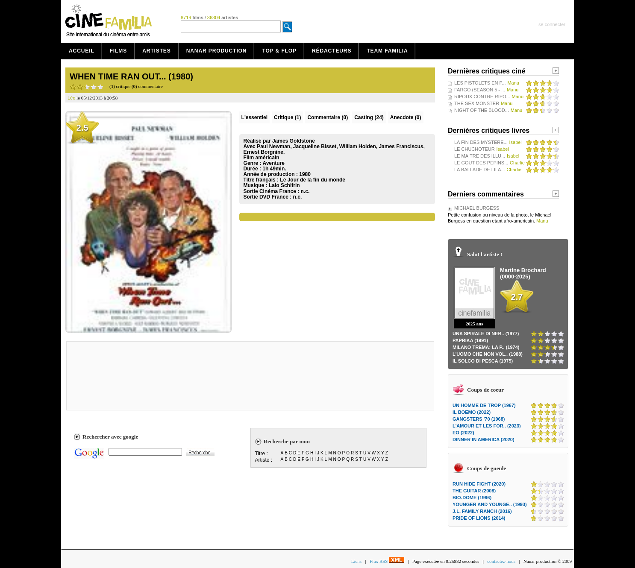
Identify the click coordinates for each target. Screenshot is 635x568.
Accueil (81, 51)
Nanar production (216, 51)
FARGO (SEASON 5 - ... (479, 89)
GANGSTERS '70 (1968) (479, 419)
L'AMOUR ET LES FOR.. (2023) (487, 425)
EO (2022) (463, 432)
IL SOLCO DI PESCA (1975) (483, 360)
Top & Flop (279, 51)
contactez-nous (501, 561)
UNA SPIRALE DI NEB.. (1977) (486, 333)
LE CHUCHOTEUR (474, 149)
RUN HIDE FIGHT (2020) (479, 483)
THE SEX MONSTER (476, 103)
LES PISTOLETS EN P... (480, 82)
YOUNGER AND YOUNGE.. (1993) (490, 504)
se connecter (551, 24)
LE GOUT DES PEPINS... (481, 162)
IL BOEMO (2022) (472, 412)
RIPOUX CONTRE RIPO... (482, 96)
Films (118, 51)
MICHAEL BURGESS (476, 208)
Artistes (156, 51)
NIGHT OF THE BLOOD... (481, 110)
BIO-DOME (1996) (472, 497)
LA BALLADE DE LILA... (479, 169)
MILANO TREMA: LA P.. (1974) (486, 347)
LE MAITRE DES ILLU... (479, 155)
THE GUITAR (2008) (474, 490)
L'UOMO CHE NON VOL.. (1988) (488, 354)
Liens (356, 561)
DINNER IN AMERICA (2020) (483, 439)
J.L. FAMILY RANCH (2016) (482, 511)
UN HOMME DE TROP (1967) (484, 405)
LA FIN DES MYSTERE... (481, 142)
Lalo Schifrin (284, 185)
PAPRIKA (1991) (470, 340)
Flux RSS (387, 561)
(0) (327, 117)
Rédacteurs (331, 51)
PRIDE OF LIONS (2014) (479, 518)
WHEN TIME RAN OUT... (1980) (131, 76)
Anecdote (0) (405, 117)
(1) (287, 117)
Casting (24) (369, 117)
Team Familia (387, 51)
